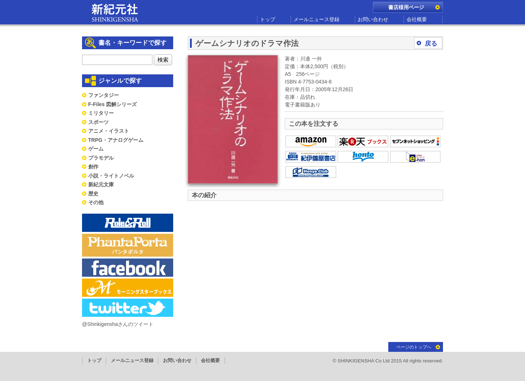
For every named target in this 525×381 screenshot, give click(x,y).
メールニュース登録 (316, 19)
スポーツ (98, 122)
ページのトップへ (413, 347)
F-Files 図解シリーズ (112, 104)
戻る (431, 43)
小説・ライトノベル (111, 176)
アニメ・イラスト (108, 131)
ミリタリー (101, 113)
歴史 (93, 194)
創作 (93, 167)
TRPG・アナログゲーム (115, 140)
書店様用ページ (406, 7)
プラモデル (101, 158)
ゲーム (96, 149)
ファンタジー (103, 95)
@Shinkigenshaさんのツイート (117, 324)
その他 (96, 202)
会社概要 (417, 19)
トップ (267, 19)
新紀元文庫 (101, 184)
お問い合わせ (373, 19)
